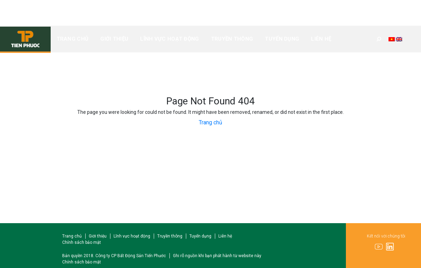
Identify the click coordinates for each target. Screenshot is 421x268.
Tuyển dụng (282, 39)
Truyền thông (232, 39)
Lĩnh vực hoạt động (169, 39)
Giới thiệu (114, 39)
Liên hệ (321, 39)
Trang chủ (73, 39)
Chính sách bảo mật (81, 242)
